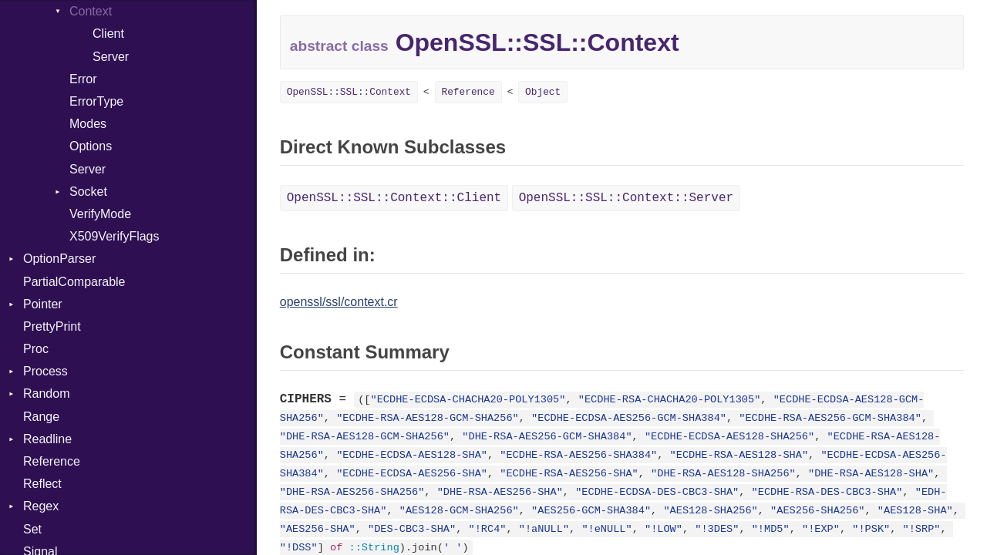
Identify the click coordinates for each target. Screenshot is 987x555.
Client (108, 33)
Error (83, 79)
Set (32, 529)
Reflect (42, 483)
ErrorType (96, 101)
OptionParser (59, 258)
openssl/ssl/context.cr (339, 301)
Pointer (42, 304)
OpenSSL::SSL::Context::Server (626, 198)
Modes (87, 123)
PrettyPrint (52, 326)
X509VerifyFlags (114, 236)
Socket (88, 191)
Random (46, 393)
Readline (47, 439)
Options (90, 146)
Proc (36, 348)
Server (111, 56)
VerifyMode (100, 213)
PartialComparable (74, 281)
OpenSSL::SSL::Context (349, 92)
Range (41, 416)
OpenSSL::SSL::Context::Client (394, 198)
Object (543, 92)
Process (45, 371)
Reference (51, 461)
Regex (41, 506)
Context (90, 11)
